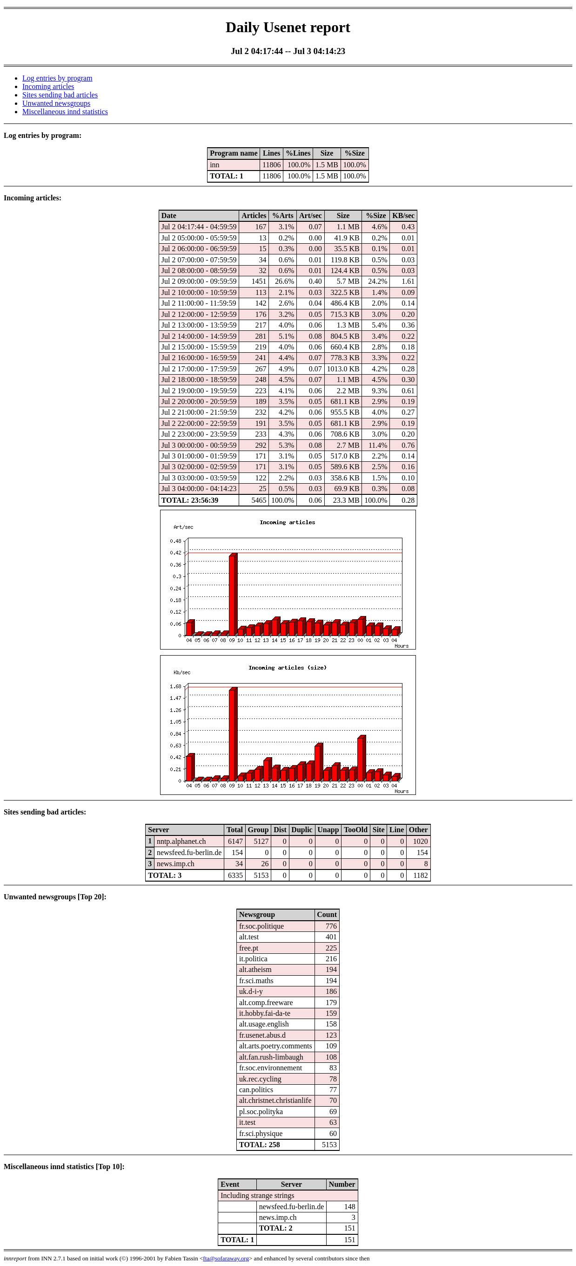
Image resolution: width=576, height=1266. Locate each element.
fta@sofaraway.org (226, 1258)
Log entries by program (57, 78)
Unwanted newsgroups (56, 103)
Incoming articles (48, 86)
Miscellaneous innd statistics (65, 112)
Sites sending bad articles (60, 95)
